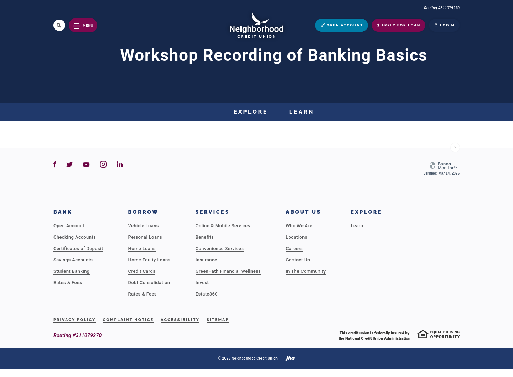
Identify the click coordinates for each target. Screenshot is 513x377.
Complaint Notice (128, 320)
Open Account (68, 225)
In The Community (306, 271)
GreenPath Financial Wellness (228, 271)
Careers (294, 248)
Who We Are (299, 225)
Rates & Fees (67, 282)
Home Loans (142, 248)
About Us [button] (303, 212)
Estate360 (207, 294)
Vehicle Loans (143, 225)
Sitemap (218, 320)
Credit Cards (142, 271)
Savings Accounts (73, 259)
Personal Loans (145, 237)
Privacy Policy (74, 320)
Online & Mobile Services (223, 225)
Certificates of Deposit (78, 248)
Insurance (206, 259)
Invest (202, 282)
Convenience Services (220, 248)
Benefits (205, 237)
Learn (357, 225)
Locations (296, 237)
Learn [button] (301, 111)
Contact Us (298, 259)
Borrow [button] (143, 212)
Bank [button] (63, 212)
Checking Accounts (74, 237)
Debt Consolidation (149, 282)
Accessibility (180, 320)
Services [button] (213, 212)
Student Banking (71, 271)
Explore (251, 111)
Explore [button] (366, 212)
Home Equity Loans (149, 259)
